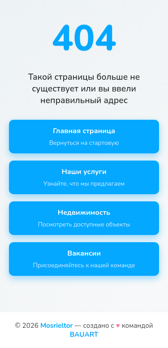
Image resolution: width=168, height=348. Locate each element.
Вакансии (84, 259)
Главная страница (84, 136)
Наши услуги (84, 177)
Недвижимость (84, 218)
